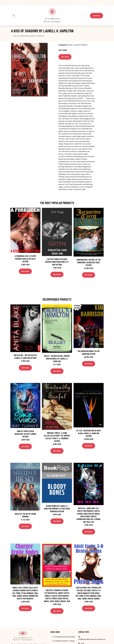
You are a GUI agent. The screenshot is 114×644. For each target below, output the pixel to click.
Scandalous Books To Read (64, 641)
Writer (70, 45)
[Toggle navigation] (13, 15)
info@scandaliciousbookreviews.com (89, 3)
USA (74, 3)
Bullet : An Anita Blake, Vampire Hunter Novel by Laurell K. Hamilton (57, 358)
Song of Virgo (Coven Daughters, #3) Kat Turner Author (25, 434)
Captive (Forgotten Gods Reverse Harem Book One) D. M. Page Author (57, 262)
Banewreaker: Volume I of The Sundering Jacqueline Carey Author (89, 262)
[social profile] (20, 3)
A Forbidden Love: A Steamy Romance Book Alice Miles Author (25, 259)
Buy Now (65, 57)
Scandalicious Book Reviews (64, 637)
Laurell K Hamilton (80, 45)
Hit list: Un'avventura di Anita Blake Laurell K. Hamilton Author (88, 433)
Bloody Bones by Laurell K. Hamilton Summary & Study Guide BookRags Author (57, 509)
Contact (96, 16)
